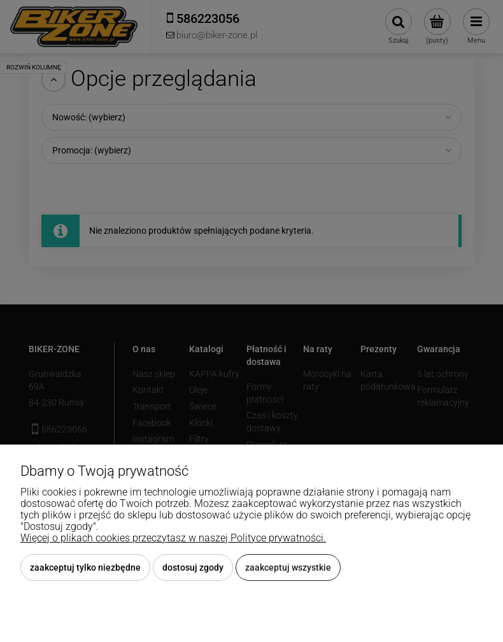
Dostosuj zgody (192, 567)
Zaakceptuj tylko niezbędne (85, 567)
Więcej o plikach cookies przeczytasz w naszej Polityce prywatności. (173, 538)
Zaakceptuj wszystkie (288, 567)
